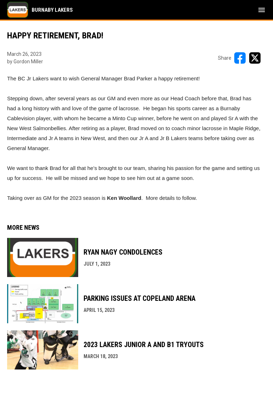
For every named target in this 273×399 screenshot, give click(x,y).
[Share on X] (255, 58)
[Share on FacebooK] (240, 58)
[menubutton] (261, 10)
